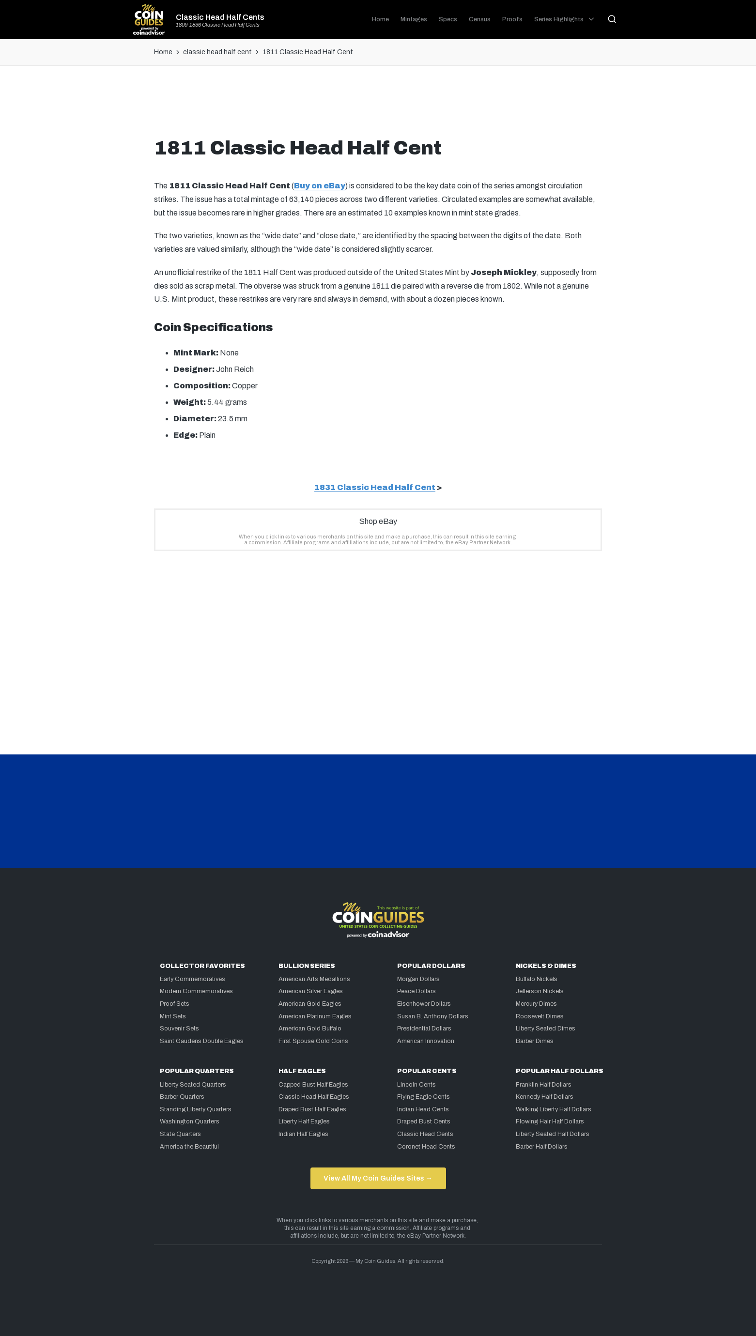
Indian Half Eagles (303, 1134)
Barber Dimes (535, 1041)
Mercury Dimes (536, 1003)
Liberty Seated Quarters (193, 1084)
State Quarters (180, 1134)
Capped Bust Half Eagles (313, 1084)
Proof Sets (174, 1003)
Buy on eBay (319, 186)
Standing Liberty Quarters (195, 1109)
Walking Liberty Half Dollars (553, 1109)
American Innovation (425, 1041)
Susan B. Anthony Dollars (432, 1016)
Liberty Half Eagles (304, 1121)
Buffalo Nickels (536, 979)
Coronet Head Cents (426, 1146)
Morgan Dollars (418, 979)
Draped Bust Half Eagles (312, 1109)
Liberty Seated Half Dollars (552, 1134)
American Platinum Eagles (315, 1016)
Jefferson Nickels (540, 991)
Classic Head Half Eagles (313, 1096)
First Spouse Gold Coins (313, 1041)
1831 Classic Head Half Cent (374, 487)
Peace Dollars (416, 991)
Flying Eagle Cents (423, 1096)
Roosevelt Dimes (540, 1016)
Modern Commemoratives (196, 991)
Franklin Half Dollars (543, 1084)
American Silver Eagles (310, 991)
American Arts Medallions (314, 979)
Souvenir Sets (179, 1028)
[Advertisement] (378, 105)
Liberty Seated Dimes (545, 1028)
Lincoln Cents (416, 1084)
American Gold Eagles (309, 1003)
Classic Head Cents (425, 1134)
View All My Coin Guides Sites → (378, 1178)
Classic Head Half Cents (220, 17)
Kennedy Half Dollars (544, 1096)
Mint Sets (173, 1016)
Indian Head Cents (423, 1109)
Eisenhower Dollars (424, 1003)
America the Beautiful (189, 1146)
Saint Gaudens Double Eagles (202, 1041)
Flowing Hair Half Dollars (550, 1121)
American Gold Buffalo (309, 1028)
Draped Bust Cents (423, 1121)
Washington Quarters (189, 1121)
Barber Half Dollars (542, 1146)
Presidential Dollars (424, 1028)
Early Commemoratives (192, 979)
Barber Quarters (182, 1096)
